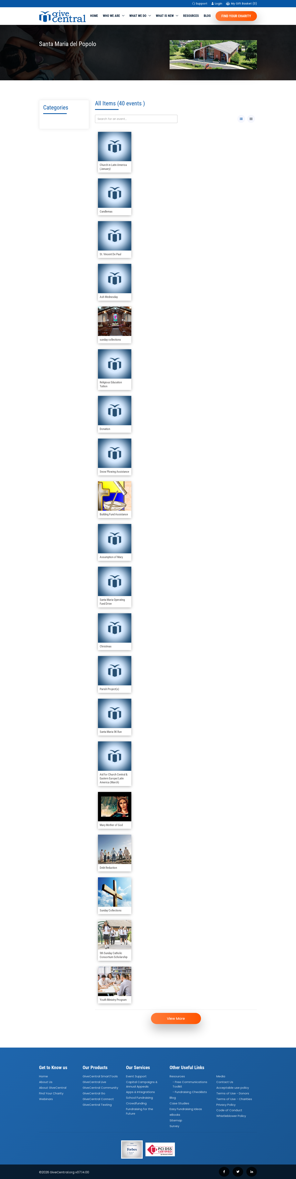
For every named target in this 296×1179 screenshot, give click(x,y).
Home (94, 16)
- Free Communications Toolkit (190, 1084)
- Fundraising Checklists (190, 1092)
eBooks (175, 1115)
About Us (45, 1082)
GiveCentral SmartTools (100, 1076)
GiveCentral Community (100, 1088)
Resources (191, 16)
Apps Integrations (140, 1092)
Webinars (46, 1099)
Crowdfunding (136, 1103)
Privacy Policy (226, 1105)
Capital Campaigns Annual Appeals (141, 1084)
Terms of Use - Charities (234, 1099)
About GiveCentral (52, 1088)
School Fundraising (139, 1098)
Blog (207, 16)
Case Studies (179, 1103)
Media (220, 1076)
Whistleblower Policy (231, 1116)
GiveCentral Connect (98, 1099)
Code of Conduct (229, 1110)
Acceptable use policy (232, 1088)
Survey (174, 1126)
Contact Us (224, 1082)
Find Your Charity (236, 16)
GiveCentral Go (94, 1093)
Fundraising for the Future (139, 1111)
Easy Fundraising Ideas (186, 1109)
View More (176, 1018)
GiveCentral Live (94, 1082)
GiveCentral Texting (97, 1105)
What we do (137, 16)
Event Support (136, 1076)
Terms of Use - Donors (232, 1093)
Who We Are (111, 16)
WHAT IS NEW (165, 16)
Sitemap (176, 1120)
